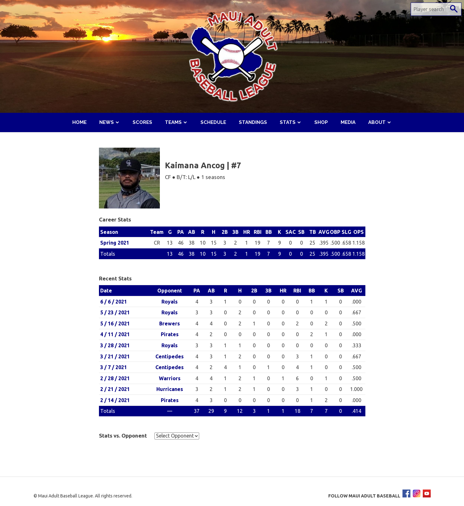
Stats (288, 122)
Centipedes (169, 356)
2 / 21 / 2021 (115, 389)
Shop (321, 122)
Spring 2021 (114, 243)
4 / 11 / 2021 (115, 334)
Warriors (169, 378)
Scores (142, 122)
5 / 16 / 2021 (115, 323)
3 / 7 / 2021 (113, 367)
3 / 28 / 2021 (115, 345)
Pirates (170, 334)
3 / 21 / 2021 (115, 356)
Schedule (213, 122)
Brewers (169, 323)
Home (79, 122)
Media (348, 122)
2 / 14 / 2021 (115, 400)
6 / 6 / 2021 (113, 301)
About (377, 122)
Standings (253, 122)
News (106, 122)
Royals (169, 301)
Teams (173, 122)
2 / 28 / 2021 (115, 378)
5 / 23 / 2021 (115, 312)
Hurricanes (169, 389)
